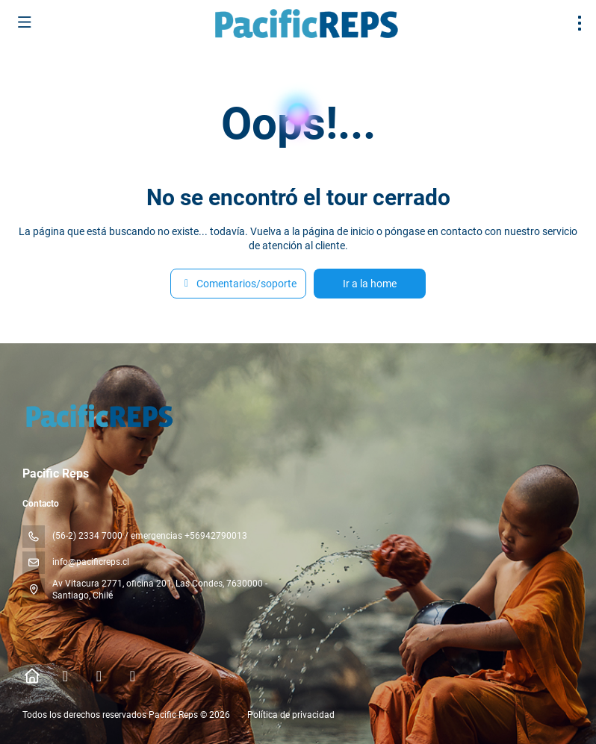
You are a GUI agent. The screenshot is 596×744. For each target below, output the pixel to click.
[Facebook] (65, 676)
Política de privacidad (291, 715)
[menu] (580, 23)
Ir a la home (370, 284)
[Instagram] (99, 676)
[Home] (31, 676)
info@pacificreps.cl (90, 562)
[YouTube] (132, 676)
